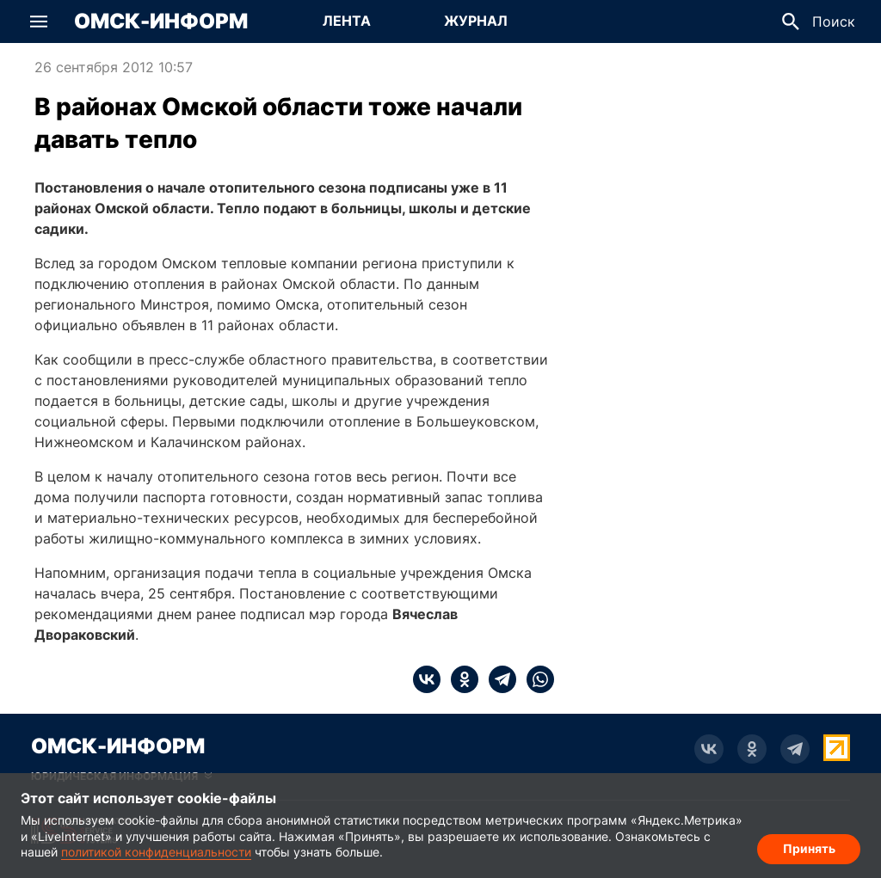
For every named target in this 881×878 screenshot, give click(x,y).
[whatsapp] (535, 679)
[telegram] (497, 679)
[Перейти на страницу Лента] (346, 21)
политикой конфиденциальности (156, 851)
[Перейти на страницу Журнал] (475, 21)
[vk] (426, 679)
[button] (38, 21)
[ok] (459, 679)
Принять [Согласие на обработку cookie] (809, 848)
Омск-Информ (161, 21)
